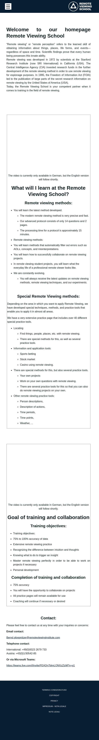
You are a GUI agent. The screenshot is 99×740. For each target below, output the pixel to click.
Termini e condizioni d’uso (54, 690)
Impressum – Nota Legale (54, 706)
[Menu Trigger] (8, 6)
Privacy (54, 701)
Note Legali (54, 712)
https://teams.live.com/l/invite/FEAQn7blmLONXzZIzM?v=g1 (40, 665)
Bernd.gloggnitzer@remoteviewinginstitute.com (33, 637)
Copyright (54, 695)
